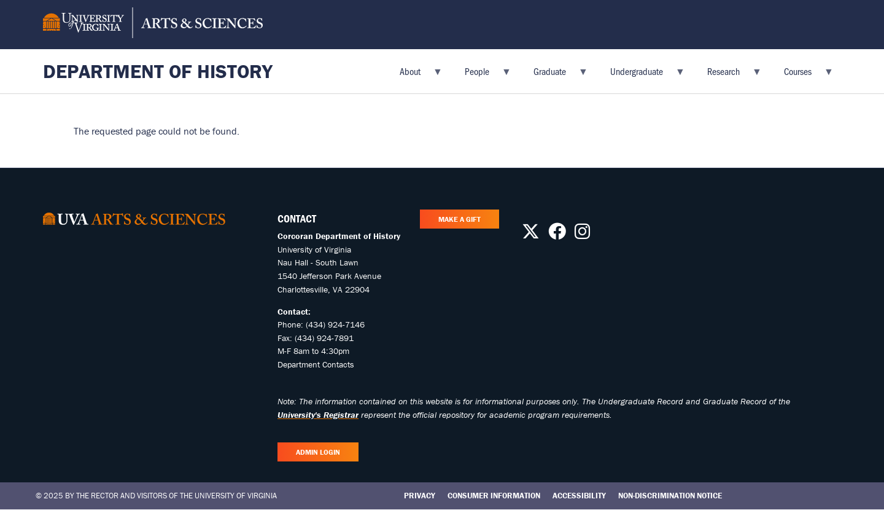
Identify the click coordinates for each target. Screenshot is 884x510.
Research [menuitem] (727, 75)
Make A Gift (459, 219)
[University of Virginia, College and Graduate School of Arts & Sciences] (153, 24)
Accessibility (579, 495)
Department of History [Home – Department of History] (158, 71)
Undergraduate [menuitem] (640, 75)
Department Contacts (315, 364)
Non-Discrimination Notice (670, 495)
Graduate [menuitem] (553, 75)
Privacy (419, 495)
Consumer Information (494, 495)
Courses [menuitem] (801, 75)
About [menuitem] (414, 75)
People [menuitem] (480, 75)
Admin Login (318, 452)
